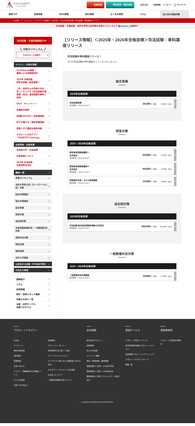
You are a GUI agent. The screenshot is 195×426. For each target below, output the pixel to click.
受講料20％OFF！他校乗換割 (29, 117)
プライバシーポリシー (57, 348)
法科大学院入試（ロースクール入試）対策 (31, 187)
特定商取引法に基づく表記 (59, 353)
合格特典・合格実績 (25, 145)
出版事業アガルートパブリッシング (140, 357)
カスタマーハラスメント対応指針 (61, 372)
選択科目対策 (21, 238)
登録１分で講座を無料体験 (28, 129)
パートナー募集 (93, 358)
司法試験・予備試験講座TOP (31, 40)
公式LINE (144, 4)
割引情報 (89, 14)
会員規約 (51, 343)
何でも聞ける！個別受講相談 (29, 123)
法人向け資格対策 (171, 14)
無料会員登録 (19, 353)
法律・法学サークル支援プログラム (25, 308)
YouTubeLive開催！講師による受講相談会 (26, 73)
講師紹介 (19, 280)
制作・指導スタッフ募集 (27, 296)
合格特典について (24, 157)
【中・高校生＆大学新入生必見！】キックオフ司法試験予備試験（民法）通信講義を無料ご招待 (30, 94)
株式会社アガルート (95, 343)
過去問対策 (20, 222)
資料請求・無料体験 (122, 4)
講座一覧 (19, 173)
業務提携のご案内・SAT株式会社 (100, 374)
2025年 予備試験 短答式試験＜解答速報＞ (27, 82)
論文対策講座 (21, 202)
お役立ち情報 (21, 271)
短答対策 (19, 215)
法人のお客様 (92, 353)
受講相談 (98, 4)
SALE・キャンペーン (26, 104)
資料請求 (17, 358)
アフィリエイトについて (58, 358)
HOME (16, 20)
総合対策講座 (21, 195)
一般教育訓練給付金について (60, 383)
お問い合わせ (19, 369)
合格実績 (38, 14)
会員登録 (157, 4)
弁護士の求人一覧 (23, 301)
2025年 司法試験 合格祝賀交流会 (24, 165)
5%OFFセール (126, 25)
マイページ (181, 4)
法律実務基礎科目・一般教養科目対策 (31, 230)
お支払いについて (55, 378)
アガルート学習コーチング (136, 343)
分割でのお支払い (21, 388)
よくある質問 (116, 14)
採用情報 (19, 291)
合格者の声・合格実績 (26, 151)
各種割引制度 (22, 111)
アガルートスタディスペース (137, 362)
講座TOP (13, 14)
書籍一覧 (129, 367)
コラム (143, 14)
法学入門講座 (21, 258)
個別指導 (19, 252)
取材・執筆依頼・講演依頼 (97, 364)
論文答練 (19, 208)
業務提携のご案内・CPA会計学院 (100, 369)
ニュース (27, 20)
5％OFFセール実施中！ (33, 55)
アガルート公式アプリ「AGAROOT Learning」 (28, 137)
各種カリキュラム (23, 178)
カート (168, 4)
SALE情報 (64, 14)
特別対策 (19, 245)
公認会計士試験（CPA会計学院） (31, 265)
